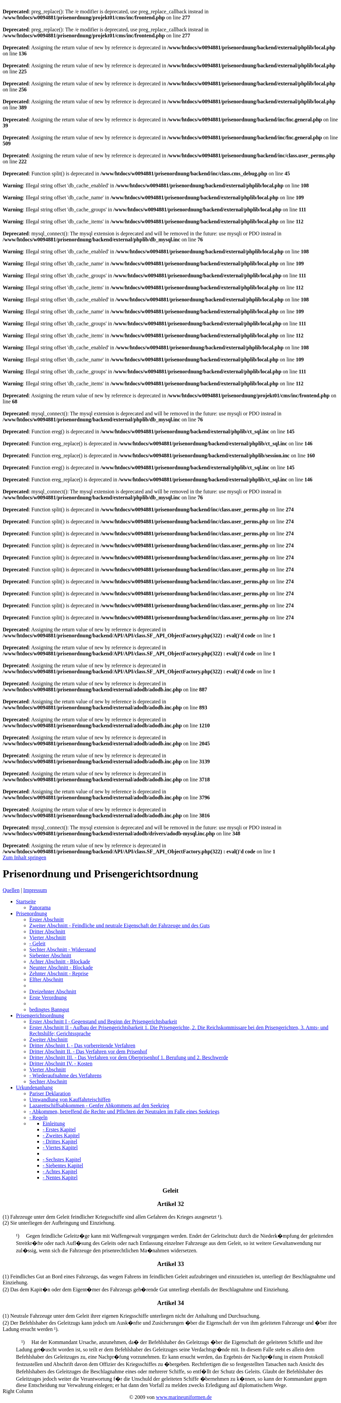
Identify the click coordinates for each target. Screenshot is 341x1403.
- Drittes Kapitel (60, 1141)
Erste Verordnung (48, 997)
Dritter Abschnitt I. (82, 1045)
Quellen (11, 890)
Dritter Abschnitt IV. (60, 1063)
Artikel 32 (170, 1203)
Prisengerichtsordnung (40, 1015)
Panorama (40, 907)
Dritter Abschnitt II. (88, 1051)
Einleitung (54, 1123)
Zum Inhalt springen (24, 857)
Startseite (26, 901)
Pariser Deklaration (50, 1093)
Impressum (35, 890)
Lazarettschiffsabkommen (99, 1105)
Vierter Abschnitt (47, 937)
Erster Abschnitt (46, 919)
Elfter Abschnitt (46, 979)
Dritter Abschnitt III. (128, 1057)
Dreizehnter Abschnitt (52, 991)
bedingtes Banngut (49, 1009)
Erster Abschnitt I (103, 1021)
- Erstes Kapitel (59, 1129)
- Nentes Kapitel (60, 1177)
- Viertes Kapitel (60, 1147)
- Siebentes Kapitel (63, 1165)
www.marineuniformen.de (184, 1397)
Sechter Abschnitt (62, 949)
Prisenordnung (31, 913)
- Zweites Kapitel (61, 1135)
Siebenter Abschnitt (50, 955)
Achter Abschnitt (59, 961)
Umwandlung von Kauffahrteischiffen (70, 1099)
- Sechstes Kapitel (62, 1159)
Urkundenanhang (34, 1087)
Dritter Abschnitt (47, 931)
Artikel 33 (170, 1263)
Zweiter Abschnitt (119, 925)
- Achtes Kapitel (60, 1171)
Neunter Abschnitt (61, 967)
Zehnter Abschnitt (58, 973)
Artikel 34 (170, 1302)
